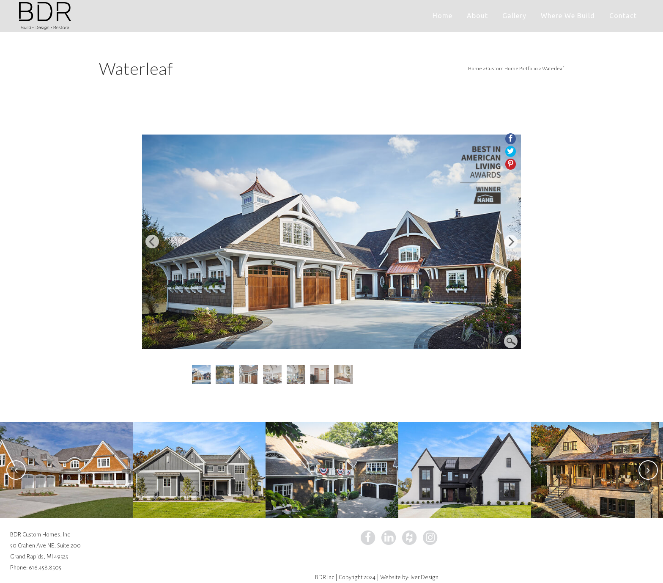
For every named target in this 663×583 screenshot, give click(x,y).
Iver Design (424, 577)
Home (475, 69)
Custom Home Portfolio (512, 69)
